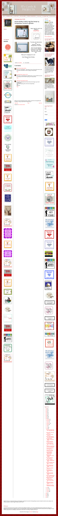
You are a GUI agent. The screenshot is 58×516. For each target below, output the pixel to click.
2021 (46, 415)
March (47, 488)
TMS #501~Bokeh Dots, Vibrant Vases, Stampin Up (50, 480)
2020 (46, 416)
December (47, 419)
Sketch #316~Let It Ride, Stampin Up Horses (49, 450)
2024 (46, 411)
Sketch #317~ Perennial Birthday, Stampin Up (49, 442)
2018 (46, 493)
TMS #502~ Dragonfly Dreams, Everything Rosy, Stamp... (50, 460)
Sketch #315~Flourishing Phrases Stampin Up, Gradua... (49, 466)
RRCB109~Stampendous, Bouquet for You (49, 478)
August (47, 424)
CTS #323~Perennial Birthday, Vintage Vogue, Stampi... (50, 439)
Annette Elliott (19, 74)
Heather (18, 68)
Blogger (37, 511)
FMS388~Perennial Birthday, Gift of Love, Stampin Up (50, 446)
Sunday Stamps (36, 30)
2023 (46, 412)
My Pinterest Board (52, 16)
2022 (46, 414)
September (48, 423)
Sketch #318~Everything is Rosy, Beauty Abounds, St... (50, 437)
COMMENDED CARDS (9, 16)
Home (28, 103)
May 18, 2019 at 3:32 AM (24, 80)
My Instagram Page (45, 16)
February (47, 490)
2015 (46, 497)
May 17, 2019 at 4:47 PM (24, 74)
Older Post (40, 103)
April (47, 487)
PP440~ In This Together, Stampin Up (49, 468)
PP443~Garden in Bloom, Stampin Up (49, 435)
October (47, 422)
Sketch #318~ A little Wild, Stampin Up (50, 433)
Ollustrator (30, 511)
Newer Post (16, 103)
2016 (46, 495)
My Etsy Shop (39, 16)
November (47, 420)
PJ (50, 20)
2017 (46, 494)
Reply (17, 71)
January (47, 491)
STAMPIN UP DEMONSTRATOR (31, 16)
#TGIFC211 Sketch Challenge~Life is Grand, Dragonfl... (50, 455)
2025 (46, 410)
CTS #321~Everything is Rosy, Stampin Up (49, 458)
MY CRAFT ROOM (16, 16)
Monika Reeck (19, 80)
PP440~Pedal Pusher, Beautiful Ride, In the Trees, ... (49, 471)
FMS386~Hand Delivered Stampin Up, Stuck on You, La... (49, 483)
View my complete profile (48, 36)
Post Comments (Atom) (21, 104)
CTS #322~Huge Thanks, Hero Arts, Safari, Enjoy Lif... (50, 444)
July (47, 426)
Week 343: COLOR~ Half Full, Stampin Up (49, 448)
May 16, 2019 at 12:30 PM (22, 68)
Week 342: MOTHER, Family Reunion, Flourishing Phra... (50, 463)
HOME (4, 16)
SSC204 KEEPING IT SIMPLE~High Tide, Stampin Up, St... (49, 453)
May (47, 428)
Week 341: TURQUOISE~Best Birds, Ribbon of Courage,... (50, 476)
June (47, 427)
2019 (46, 418)
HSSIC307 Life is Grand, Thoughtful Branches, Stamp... (49, 473)
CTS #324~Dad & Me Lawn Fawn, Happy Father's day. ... (50, 430)
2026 (46, 408)
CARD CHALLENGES (23, 16)
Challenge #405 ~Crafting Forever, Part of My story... (50, 485)
